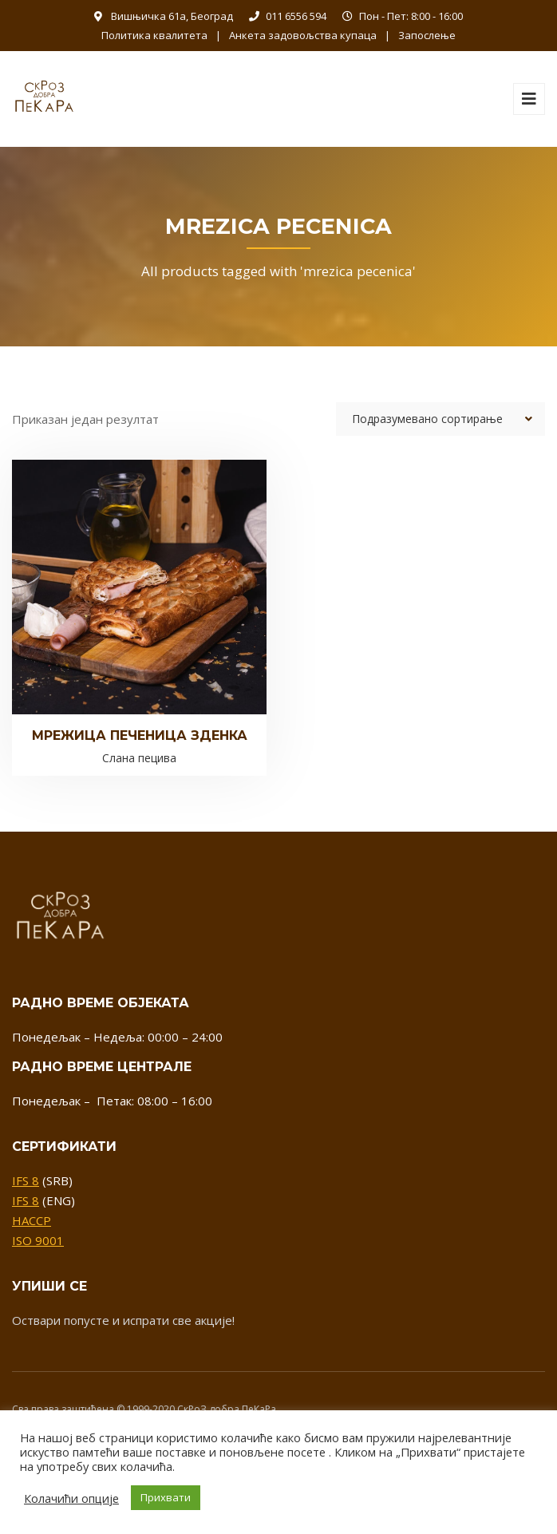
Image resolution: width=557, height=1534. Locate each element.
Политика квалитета (154, 35)
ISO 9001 (38, 1240)
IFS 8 (25, 1180)
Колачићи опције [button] (71, 1498)
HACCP (31, 1220)
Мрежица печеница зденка (139, 735)
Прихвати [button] (165, 1497)
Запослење (427, 35)
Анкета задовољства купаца (303, 35)
